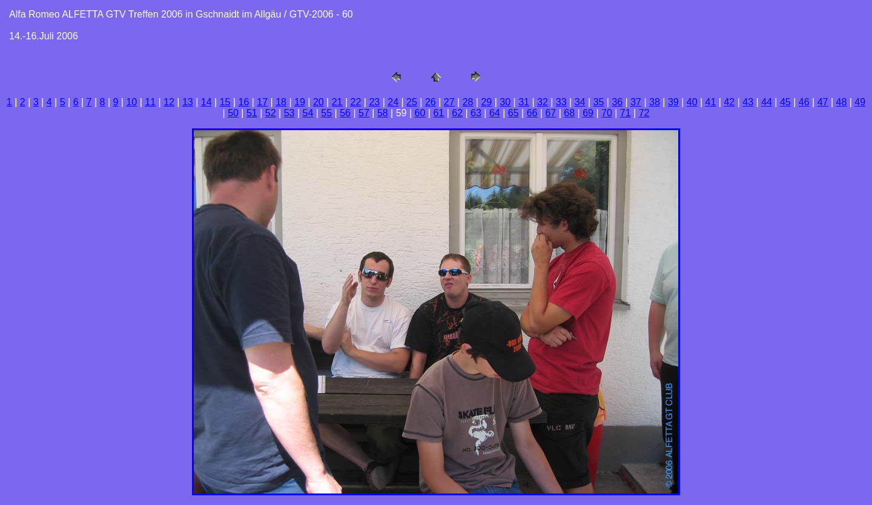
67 (550, 113)
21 (337, 102)
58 (382, 113)
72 (644, 113)
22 (356, 102)
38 (654, 102)
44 (766, 102)
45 (785, 102)
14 (206, 102)
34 (580, 102)
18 (281, 102)
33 (561, 102)
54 (308, 113)
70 (606, 113)
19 (299, 102)
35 (598, 102)
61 (438, 113)
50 (233, 113)
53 (289, 113)
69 (588, 113)
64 (494, 113)
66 (532, 113)
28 (468, 102)
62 (457, 113)
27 (449, 102)
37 (635, 102)
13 (187, 102)
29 (486, 102)
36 (617, 102)
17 (262, 102)
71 (625, 113)
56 (345, 113)
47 (823, 102)
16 (244, 102)
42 (729, 102)
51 (251, 113)
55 (326, 113)
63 (476, 113)
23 (374, 102)
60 (420, 113)
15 (225, 102)
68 (569, 113)
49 (859, 102)
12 (169, 102)
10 (131, 102)
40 (692, 102)
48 (841, 102)
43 (747, 102)
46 (804, 102)
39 (673, 102)
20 (318, 102)
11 (150, 102)
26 (430, 102)
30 (505, 102)
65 (513, 113)
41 (710, 102)
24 (393, 102)
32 (542, 102)
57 (363, 113)
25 (411, 102)
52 (270, 113)
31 (523, 102)
